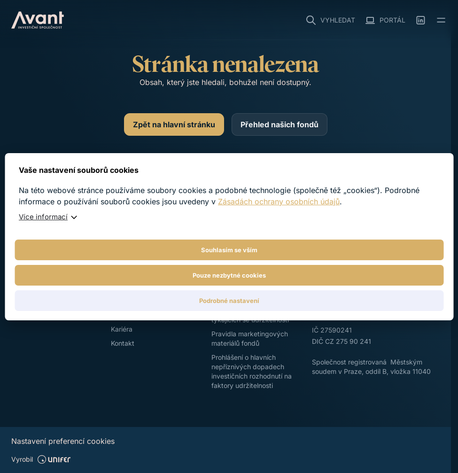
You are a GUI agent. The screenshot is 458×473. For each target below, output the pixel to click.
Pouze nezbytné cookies (229, 275)
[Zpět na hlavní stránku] (174, 124)
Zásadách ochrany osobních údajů (279, 201)
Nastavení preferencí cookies (63, 441)
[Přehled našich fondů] (279, 124)
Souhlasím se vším (229, 250)
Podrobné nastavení (229, 300)
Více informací (43, 216)
